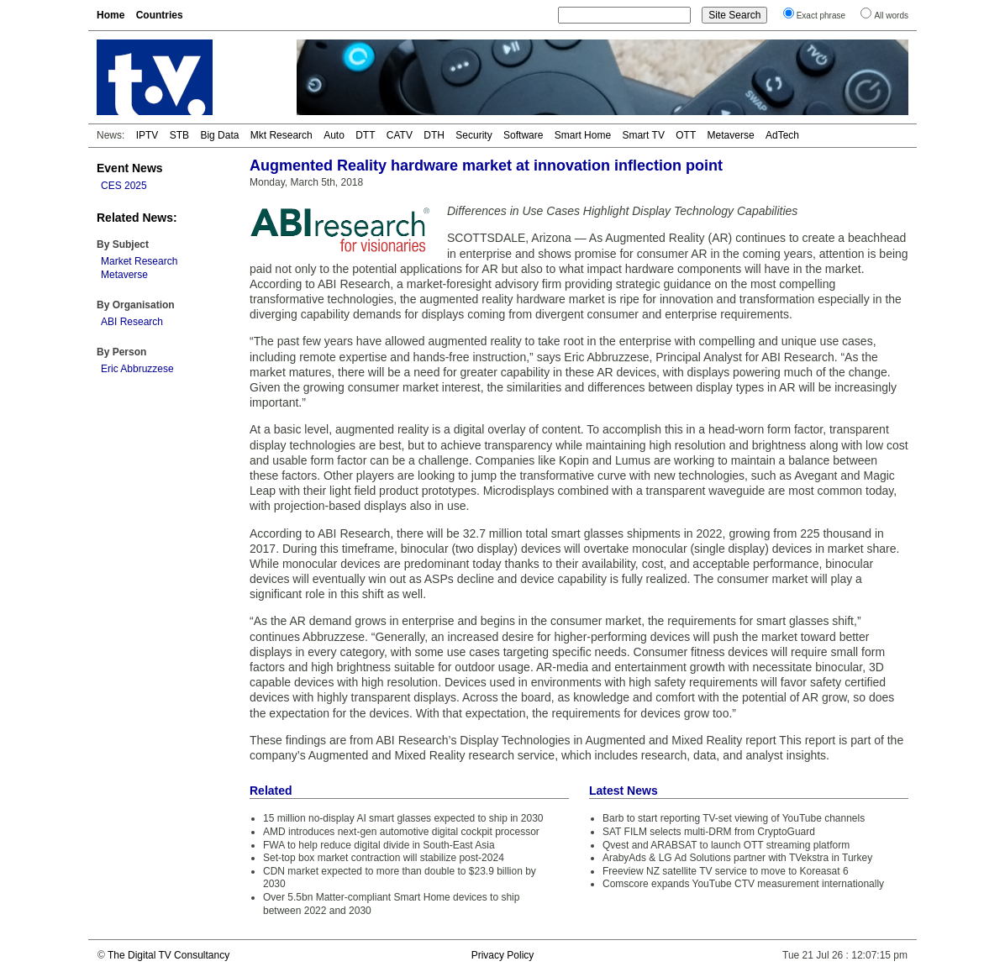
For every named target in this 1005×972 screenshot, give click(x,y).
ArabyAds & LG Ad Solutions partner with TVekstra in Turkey (737, 858)
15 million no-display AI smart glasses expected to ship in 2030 (403, 818)
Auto (334, 135)
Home (110, 15)
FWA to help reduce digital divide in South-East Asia (379, 845)
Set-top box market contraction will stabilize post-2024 (383, 858)
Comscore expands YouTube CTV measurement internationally (743, 884)
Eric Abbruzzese (137, 369)
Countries (159, 15)
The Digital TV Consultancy (168, 955)
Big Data (219, 135)
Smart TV (643, 135)
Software (523, 135)
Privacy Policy (502, 955)
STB (179, 135)
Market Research (139, 261)
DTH (434, 135)
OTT (686, 135)
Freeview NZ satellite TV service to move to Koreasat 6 (725, 871)
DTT (365, 135)
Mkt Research (281, 135)
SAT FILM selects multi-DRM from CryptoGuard (708, 832)
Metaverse (731, 135)
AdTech (782, 135)
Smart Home (583, 135)
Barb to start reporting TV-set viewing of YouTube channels (733, 818)
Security (473, 135)
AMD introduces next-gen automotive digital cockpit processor (401, 832)
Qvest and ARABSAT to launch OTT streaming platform (726, 845)
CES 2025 (124, 186)
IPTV (147, 135)
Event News (130, 168)
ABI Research (132, 322)
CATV (400, 135)
